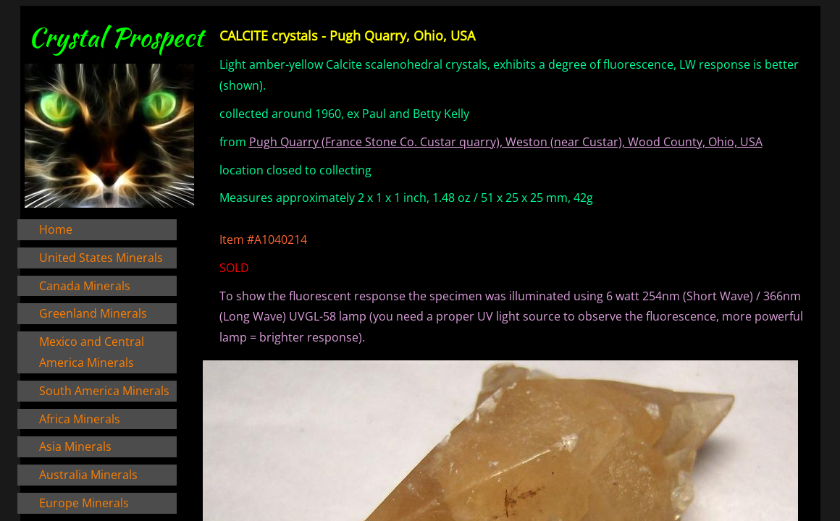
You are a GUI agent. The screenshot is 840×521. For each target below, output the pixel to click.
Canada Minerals (84, 286)
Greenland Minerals (93, 313)
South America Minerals (104, 391)
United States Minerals (101, 258)
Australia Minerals (88, 475)
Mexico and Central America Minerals (91, 352)
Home (55, 229)
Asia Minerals (75, 446)
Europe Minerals (84, 503)
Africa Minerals (79, 419)
